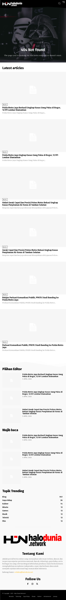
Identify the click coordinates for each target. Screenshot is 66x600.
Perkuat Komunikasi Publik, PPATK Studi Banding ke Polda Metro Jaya (32, 346)
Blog (5, 104)
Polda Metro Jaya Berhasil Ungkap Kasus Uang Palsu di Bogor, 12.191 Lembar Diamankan (31, 108)
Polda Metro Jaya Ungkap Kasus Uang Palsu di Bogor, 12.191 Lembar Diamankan (30, 156)
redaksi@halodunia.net (23, 572)
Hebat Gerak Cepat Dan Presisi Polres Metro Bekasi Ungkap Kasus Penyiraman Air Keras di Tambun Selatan (30, 203)
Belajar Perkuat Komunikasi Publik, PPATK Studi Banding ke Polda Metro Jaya (30, 298)
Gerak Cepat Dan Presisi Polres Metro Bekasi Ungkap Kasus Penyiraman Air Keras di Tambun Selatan (30, 251)
